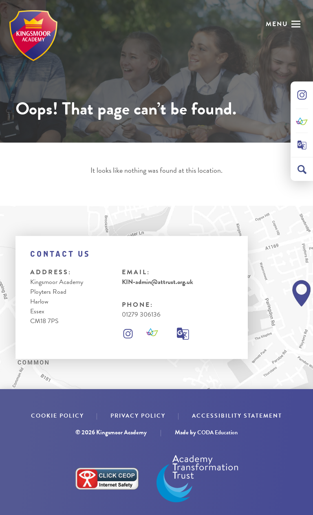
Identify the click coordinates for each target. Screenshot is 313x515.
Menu (277, 24)
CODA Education (217, 432)
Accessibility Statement (237, 416)
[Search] (302, 169)
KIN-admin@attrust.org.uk (157, 282)
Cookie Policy (57, 416)
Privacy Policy (137, 416)
